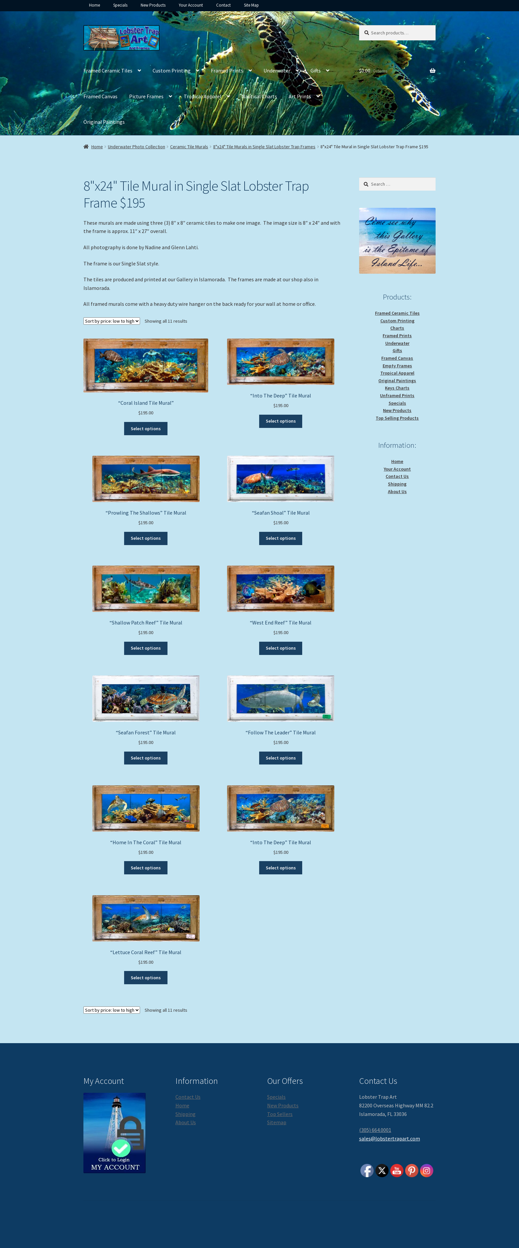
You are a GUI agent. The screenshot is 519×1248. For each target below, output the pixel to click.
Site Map (251, 5)
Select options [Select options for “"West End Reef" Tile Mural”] (281, 648)
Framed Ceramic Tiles (107, 70)
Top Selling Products (397, 418)
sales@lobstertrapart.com (389, 1138)
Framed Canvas (100, 96)
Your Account (191, 5)
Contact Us (397, 476)
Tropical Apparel (202, 96)
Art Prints (300, 96)
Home (94, 5)
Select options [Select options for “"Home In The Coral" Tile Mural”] (146, 868)
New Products (153, 5)
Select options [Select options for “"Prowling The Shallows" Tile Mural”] (146, 538)
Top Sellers (280, 1114)
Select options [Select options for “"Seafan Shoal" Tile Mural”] (281, 538)
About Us (397, 491)
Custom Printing (172, 70)
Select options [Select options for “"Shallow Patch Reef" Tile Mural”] (146, 648)
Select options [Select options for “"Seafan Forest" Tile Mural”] (146, 758)
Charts (397, 328)
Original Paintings (104, 121)
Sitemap (276, 1122)
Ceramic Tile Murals (189, 147)
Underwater (276, 70)
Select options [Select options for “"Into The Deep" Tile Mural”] (281, 421)
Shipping (397, 484)
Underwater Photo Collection (136, 147)
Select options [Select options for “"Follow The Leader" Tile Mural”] (281, 758)
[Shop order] (111, 321)
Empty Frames (397, 366)
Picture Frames (146, 96)
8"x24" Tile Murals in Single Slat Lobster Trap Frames (264, 147)
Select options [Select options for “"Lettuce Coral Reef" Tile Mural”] (146, 978)
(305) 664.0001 (375, 1130)
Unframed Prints (397, 395)
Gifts (315, 70)
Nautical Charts (259, 96)
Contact (223, 5)
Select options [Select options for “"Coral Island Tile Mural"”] (146, 429)
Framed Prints (227, 70)
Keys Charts (397, 388)
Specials (120, 5)
